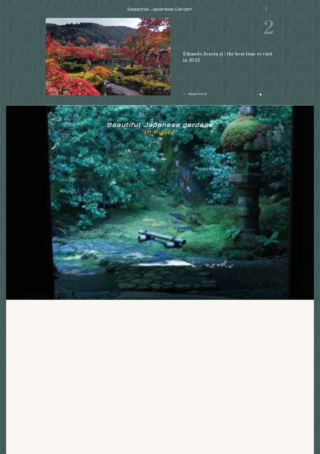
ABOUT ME (54, 448)
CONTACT (77, 448)
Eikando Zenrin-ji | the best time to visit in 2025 (226, 59)
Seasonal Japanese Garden (159, 10)
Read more (198, 96)
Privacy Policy (102, 448)
